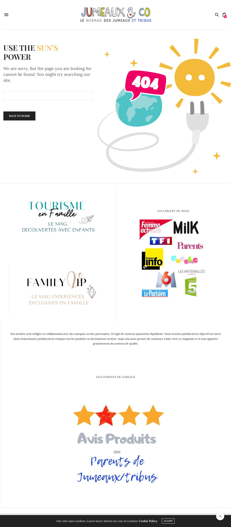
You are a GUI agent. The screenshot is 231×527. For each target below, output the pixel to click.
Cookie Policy (148, 521)
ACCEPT (168, 521)
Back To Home (19, 116)
